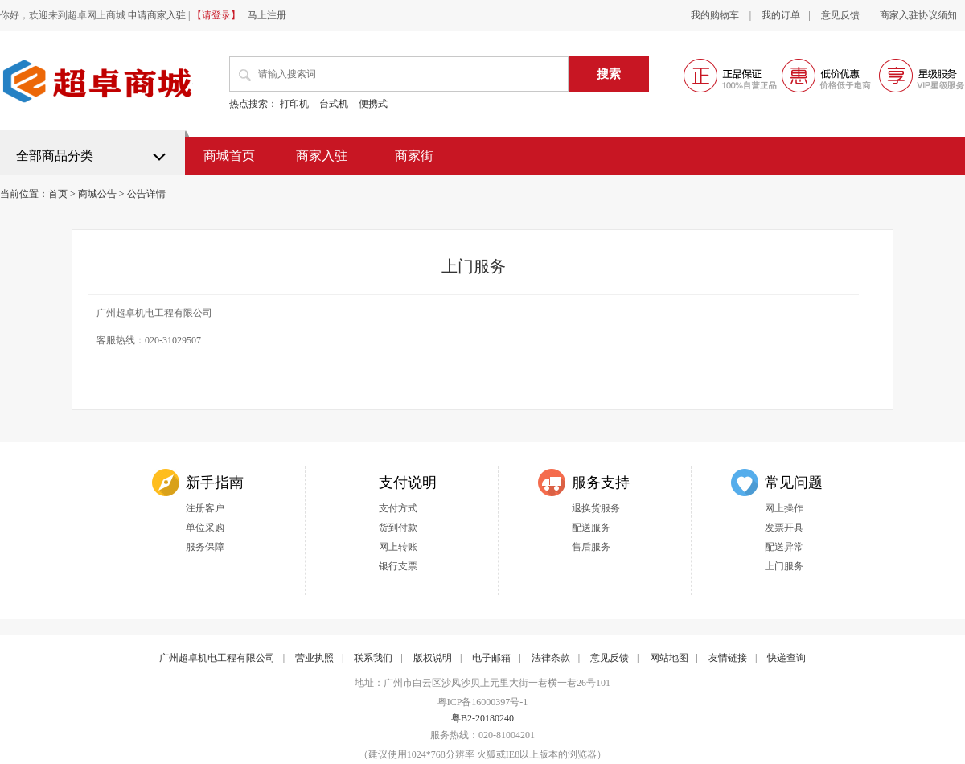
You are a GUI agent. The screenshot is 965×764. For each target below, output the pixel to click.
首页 (58, 193)
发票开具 (784, 527)
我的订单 (781, 15)
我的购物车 (716, 15)
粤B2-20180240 (482, 718)
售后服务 (591, 546)
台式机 (333, 103)
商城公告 (97, 193)
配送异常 (784, 546)
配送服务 (591, 527)
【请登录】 (216, 15)
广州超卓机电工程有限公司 (217, 657)
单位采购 (205, 527)
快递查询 (786, 657)
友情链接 (727, 657)
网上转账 (398, 546)
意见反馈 (840, 15)
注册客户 (205, 508)
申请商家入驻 (157, 15)
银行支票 (398, 566)
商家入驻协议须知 (918, 15)
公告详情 (146, 193)
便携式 (373, 103)
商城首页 (229, 155)
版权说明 (432, 657)
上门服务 (784, 566)
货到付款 (398, 527)
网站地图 (669, 657)
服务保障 (205, 546)
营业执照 (314, 657)
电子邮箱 (491, 657)
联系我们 (373, 657)
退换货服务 (596, 508)
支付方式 (398, 508)
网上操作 (784, 508)
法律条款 (551, 657)
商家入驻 (321, 155)
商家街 (414, 155)
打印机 (294, 103)
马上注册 (267, 15)
